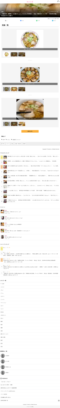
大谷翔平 (7, 355)
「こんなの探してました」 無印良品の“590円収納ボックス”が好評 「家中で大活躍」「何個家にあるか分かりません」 (32, 190)
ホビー (2, 305)
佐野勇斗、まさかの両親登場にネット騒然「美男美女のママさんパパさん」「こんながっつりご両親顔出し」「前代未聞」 (32, 161)
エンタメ (2, 286)
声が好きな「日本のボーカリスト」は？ (13, 211)
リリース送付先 (4, 394)
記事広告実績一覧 (4, 400)
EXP (4, 139)
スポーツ (2, 296)
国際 (1, 327)
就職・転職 (3, 337)
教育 (1, 340)
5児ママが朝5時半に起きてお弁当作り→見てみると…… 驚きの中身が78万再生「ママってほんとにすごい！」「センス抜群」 (33, 165)
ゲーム (2, 293)
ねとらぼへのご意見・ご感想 (6, 384)
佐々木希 (7, 361)
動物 (1, 321)
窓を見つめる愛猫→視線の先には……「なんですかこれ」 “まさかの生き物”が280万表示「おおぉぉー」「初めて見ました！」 (33, 195)
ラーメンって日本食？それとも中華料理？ (13, 224)
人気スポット (3, 315)
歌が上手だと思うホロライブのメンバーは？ (14, 218)
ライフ (2, 308)
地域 (1, 330)
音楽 (1, 346)
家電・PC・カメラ (4, 334)
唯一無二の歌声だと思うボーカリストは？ (13, 237)
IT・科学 (2, 283)
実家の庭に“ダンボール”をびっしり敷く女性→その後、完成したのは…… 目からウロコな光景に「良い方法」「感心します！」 (33, 156)
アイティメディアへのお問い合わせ (8, 391)
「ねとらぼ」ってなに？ (6, 381)
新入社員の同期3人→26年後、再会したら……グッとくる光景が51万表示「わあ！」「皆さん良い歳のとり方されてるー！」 (33, 180)
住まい (2, 318)
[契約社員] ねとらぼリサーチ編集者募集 (9, 387)
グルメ (8, 139)
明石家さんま (8, 366)
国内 (1, 324)
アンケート (2, 207)
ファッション (3, 302)
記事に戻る (30, 131)
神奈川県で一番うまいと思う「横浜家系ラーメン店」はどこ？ (17, 230)
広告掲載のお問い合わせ (6, 397)
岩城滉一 (7, 372)
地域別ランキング (16, 139)
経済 (1, 343)
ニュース (2, 299)
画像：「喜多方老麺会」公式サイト (30, 49)
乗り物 (2, 312)
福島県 (2, 11)
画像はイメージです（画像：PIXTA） (53, 18)
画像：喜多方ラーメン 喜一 (30, 83)
